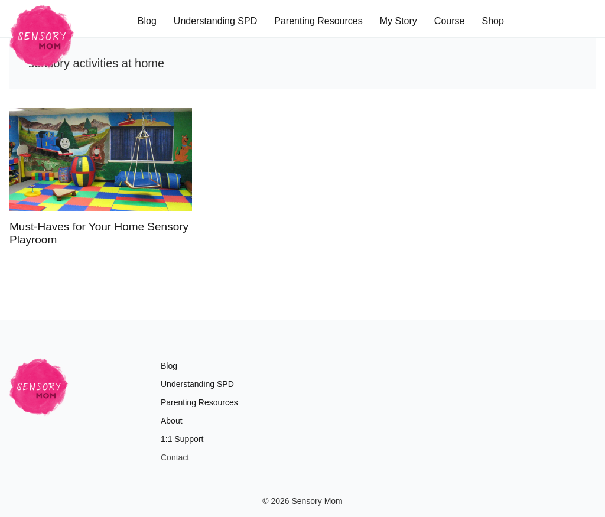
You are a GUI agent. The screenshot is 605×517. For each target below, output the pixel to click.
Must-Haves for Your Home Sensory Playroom (98, 233)
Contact (175, 457)
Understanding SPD (215, 21)
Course (449, 21)
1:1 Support (182, 439)
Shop (492, 21)
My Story (398, 21)
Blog (147, 21)
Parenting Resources (318, 21)
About (172, 420)
